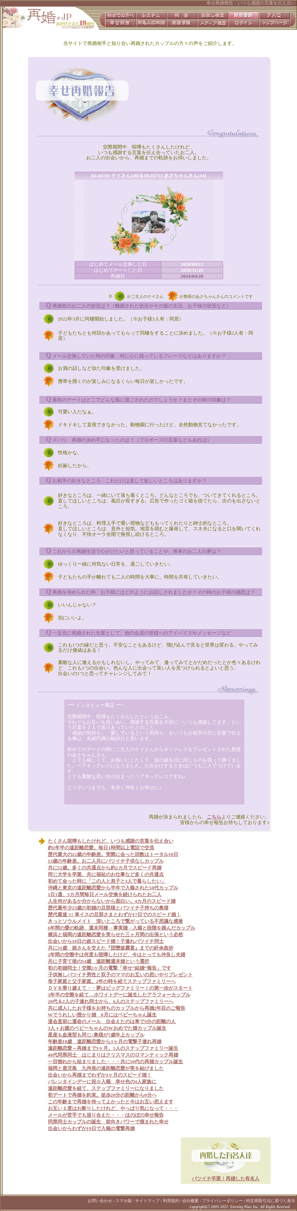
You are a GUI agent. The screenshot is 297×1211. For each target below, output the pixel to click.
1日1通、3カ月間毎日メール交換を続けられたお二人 (104, 894)
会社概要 (190, 1200)
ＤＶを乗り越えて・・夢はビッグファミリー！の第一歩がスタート (120, 988)
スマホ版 (123, 1200)
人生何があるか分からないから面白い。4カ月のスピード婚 (112, 901)
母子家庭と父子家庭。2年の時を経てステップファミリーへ (112, 981)
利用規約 (171, 1200)
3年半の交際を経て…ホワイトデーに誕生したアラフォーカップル (119, 994)
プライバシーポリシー (222, 1200)
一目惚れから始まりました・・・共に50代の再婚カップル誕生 (115, 1061)
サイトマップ (147, 1200)
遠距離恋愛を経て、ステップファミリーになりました (106, 1088)
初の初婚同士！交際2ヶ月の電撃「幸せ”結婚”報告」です (109, 968)
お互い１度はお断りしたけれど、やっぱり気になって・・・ (113, 1108)
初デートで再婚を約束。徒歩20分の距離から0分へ (102, 1095)
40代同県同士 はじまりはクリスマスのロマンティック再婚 (113, 1055)
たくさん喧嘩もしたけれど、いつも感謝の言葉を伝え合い (110, 841)
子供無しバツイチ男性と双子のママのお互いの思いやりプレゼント (120, 974)
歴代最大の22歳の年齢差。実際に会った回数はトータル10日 (113, 854)
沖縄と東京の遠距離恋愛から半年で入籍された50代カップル (113, 888)
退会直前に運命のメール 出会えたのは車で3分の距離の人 (112, 1021)
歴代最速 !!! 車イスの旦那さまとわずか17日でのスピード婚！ (114, 914)
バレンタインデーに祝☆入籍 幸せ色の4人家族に (102, 1081)
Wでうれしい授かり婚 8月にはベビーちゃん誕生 (102, 1015)
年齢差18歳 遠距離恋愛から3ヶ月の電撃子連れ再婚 (104, 1041)
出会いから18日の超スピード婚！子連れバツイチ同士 (106, 941)
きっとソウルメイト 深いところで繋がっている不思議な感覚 (115, 921)
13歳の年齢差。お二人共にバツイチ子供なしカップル (106, 861)
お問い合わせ (100, 1200)
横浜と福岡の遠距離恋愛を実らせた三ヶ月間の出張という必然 (115, 934)
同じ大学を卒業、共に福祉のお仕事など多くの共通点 (106, 874)
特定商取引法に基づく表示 (270, 1200)
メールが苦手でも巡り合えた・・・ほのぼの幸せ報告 (106, 1115)
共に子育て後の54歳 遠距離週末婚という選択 (98, 961)
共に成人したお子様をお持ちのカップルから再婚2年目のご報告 (117, 1008)
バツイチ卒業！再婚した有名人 (226, 1178)
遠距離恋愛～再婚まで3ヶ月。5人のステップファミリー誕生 (113, 1048)
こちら (214, 817)
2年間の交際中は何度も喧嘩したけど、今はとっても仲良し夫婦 (117, 954)
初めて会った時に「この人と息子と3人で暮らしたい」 (107, 881)
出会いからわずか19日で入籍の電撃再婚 (91, 1128)
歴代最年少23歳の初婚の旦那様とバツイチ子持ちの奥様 (108, 908)
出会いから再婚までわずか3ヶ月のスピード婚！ (100, 1075)
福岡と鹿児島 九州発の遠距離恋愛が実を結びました (106, 1068)
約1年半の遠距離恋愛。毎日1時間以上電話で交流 (101, 847)
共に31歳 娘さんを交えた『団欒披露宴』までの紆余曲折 (110, 948)
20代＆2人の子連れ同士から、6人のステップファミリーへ (111, 1001)
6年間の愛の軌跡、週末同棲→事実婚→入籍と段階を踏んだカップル (121, 928)
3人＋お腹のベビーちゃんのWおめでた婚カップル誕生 (107, 1028)
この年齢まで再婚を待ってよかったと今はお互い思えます (110, 1101)
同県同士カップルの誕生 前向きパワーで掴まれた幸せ (108, 1121)
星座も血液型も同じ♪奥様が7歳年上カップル (96, 1035)
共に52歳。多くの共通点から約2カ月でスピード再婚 (104, 867)
